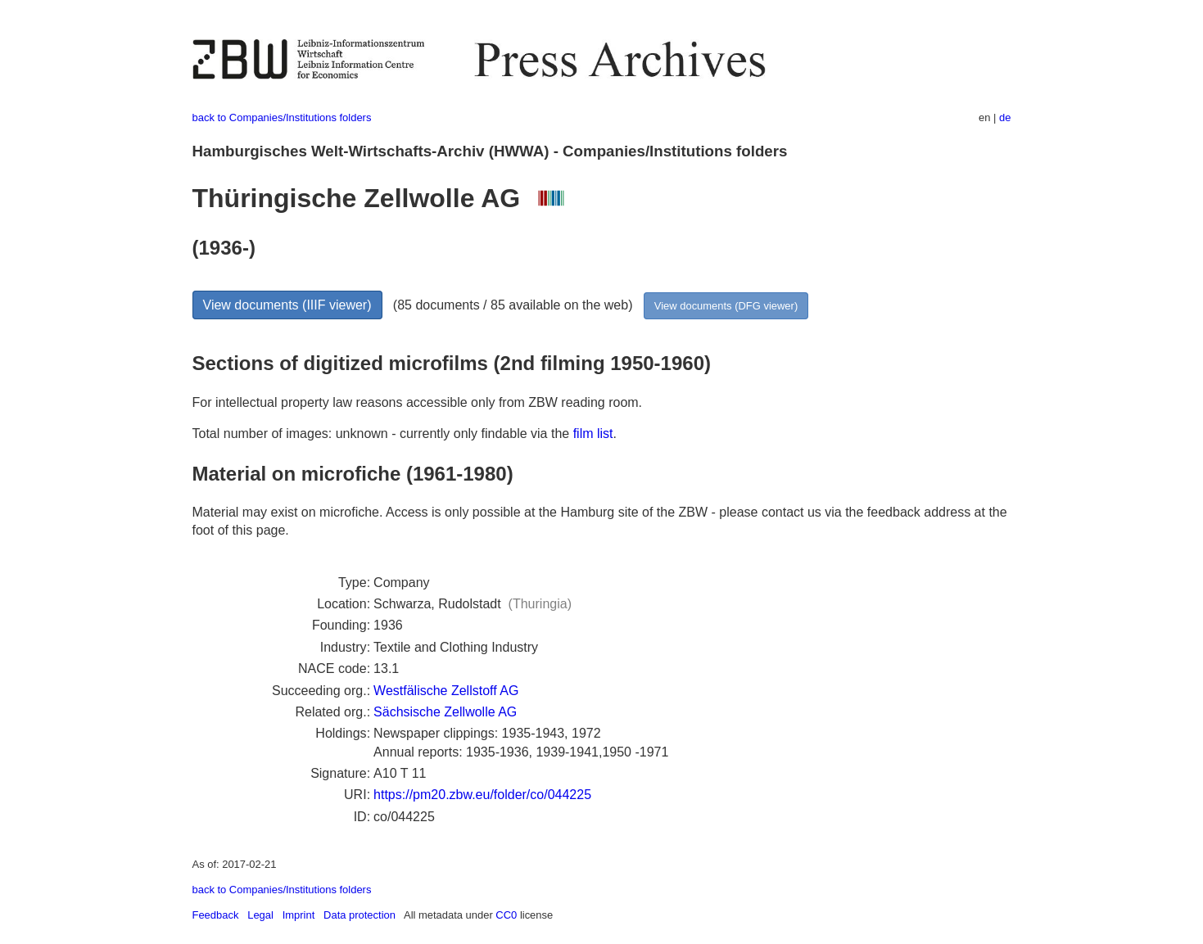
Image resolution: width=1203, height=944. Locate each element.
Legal (260, 915)
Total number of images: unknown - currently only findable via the (382, 433)
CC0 (506, 915)
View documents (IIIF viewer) (287, 305)
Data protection (359, 915)
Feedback (215, 915)
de (1005, 117)
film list (593, 433)
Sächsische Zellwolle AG (445, 712)
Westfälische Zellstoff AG (445, 691)
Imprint (299, 915)
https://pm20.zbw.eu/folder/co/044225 (482, 795)
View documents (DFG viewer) (726, 306)
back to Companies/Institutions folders (282, 117)
